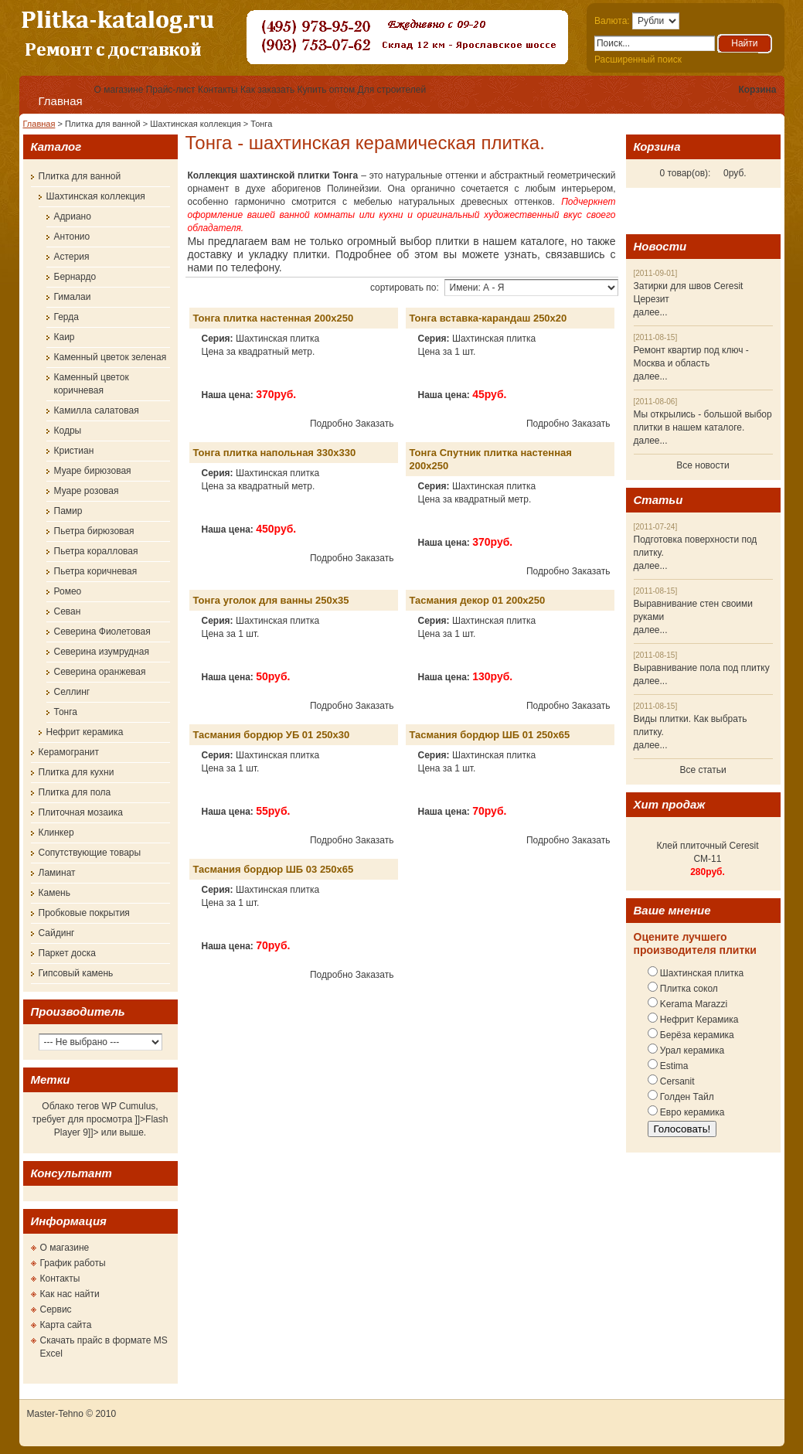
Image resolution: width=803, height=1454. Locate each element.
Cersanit (676, 1081)
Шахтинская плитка (701, 973)
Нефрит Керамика (698, 1019)
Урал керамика (691, 1050)
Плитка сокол (688, 988)
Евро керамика (691, 1112)
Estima (673, 1066)
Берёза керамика (696, 1035)
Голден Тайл (686, 1096)
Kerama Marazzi (693, 1004)
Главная (61, 100)
